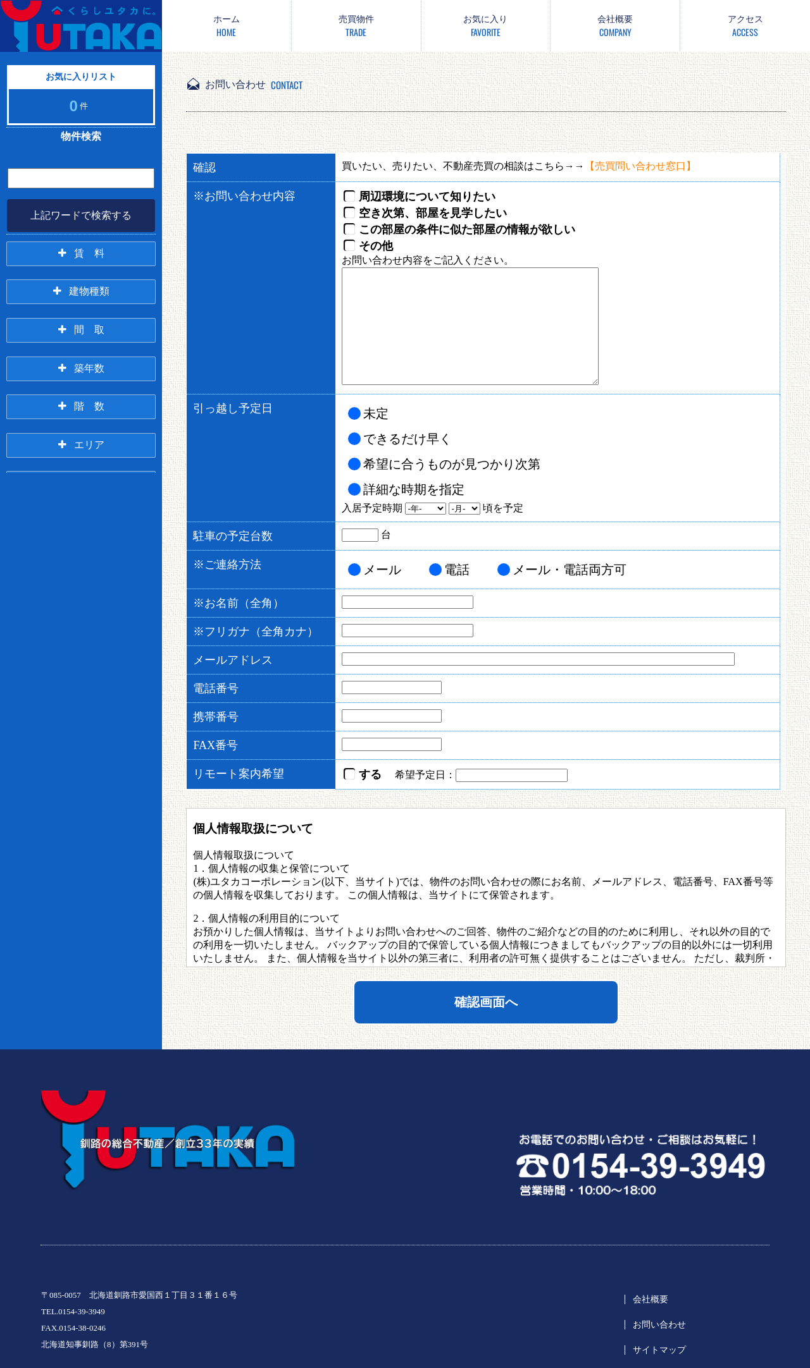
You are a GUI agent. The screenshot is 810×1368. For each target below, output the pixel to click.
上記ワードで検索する (81, 215)
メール (382, 569)
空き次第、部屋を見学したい (433, 213)
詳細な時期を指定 (413, 489)
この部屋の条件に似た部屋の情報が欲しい (467, 229)
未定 (376, 413)
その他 (376, 246)
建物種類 (89, 291)
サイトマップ (659, 1350)
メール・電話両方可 (569, 569)
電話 (457, 569)
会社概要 (650, 1299)
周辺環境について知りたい (427, 196)
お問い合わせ (659, 1324)
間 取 (89, 329)
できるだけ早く (407, 438)
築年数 (89, 367)
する (370, 774)
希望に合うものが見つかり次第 (451, 464)
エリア (89, 444)
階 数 (89, 406)
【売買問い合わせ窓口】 (640, 166)
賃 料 (89, 253)
